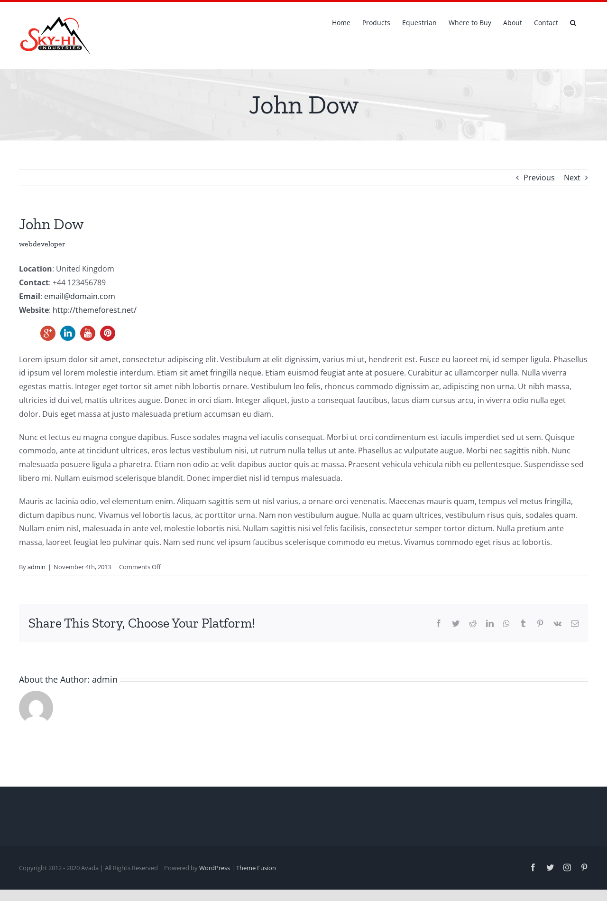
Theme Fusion (256, 867)
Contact (34, 282)
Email (29, 296)
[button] (573, 22)
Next (572, 177)
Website (34, 310)
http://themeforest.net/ (95, 310)
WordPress (214, 867)
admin (37, 567)
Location (35, 268)
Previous (539, 177)
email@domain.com (79, 296)
